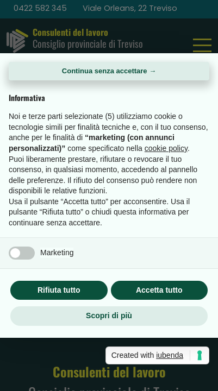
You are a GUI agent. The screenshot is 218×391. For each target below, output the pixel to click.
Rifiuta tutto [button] (59, 290)
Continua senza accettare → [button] (109, 71)
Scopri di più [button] (109, 315)
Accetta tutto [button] (159, 290)
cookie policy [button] (166, 148)
